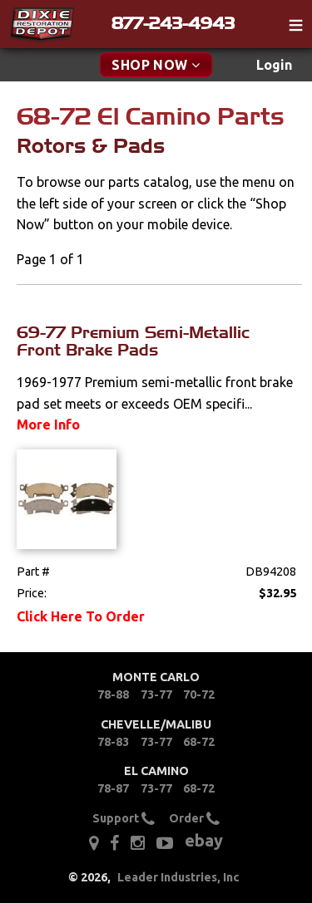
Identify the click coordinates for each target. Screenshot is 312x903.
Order (194, 819)
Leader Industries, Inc (178, 877)
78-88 (113, 694)
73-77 (156, 694)
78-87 (113, 788)
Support (123, 819)
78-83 (113, 741)
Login (274, 64)
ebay (204, 840)
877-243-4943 (173, 23)
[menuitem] (274, 65)
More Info (48, 424)
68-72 (199, 741)
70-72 (199, 694)
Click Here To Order (81, 616)
